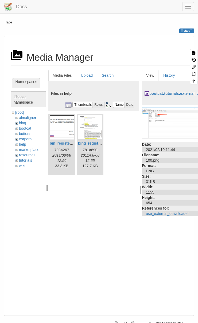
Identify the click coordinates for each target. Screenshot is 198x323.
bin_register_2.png (66, 143)
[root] (19, 112)
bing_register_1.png (96, 143)
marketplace (29, 150)
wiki (22, 165)
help (22, 144)
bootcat (25, 128)
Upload (87, 75)
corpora (25, 139)
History (169, 75)
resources (27, 155)
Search (108, 75)
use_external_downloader (167, 213)
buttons (25, 134)
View (150, 75)
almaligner (27, 118)
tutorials (25, 160)
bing (22, 123)
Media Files (62, 75)
